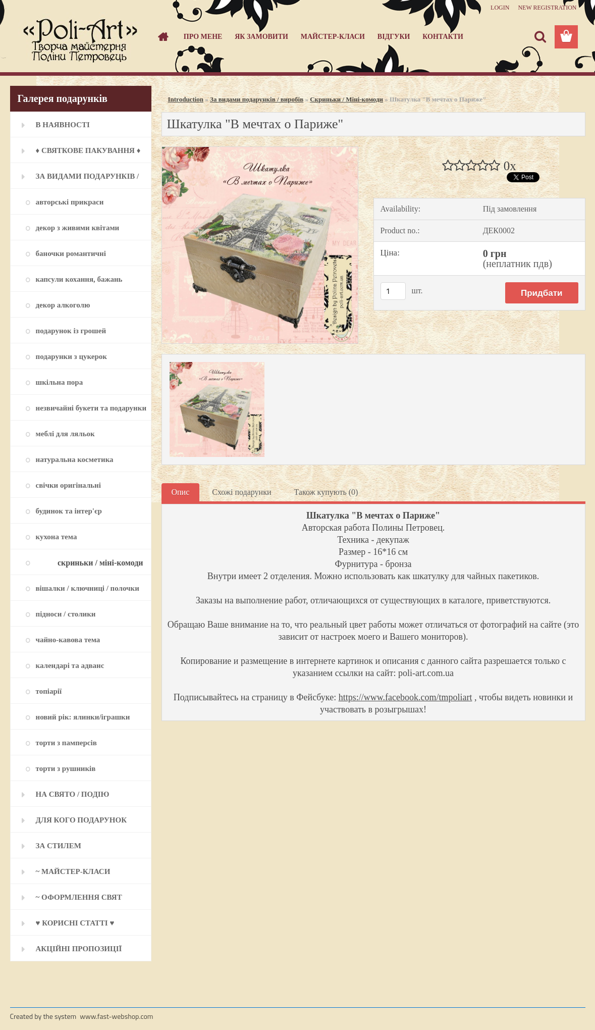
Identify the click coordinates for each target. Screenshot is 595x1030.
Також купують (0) (326, 492)
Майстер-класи (333, 36)
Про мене (203, 36)
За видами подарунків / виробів (256, 99)
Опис (181, 492)
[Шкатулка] (260, 150)
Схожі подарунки (241, 492)
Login (500, 7)
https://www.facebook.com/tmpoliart (405, 697)
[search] (540, 36)
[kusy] (393, 291)
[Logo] (79, 37)
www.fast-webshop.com (116, 1016)
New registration (547, 7)
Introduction (186, 99)
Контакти (442, 36)
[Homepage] (162, 36)
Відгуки (393, 36)
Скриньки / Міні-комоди (346, 99)
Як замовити (261, 36)
